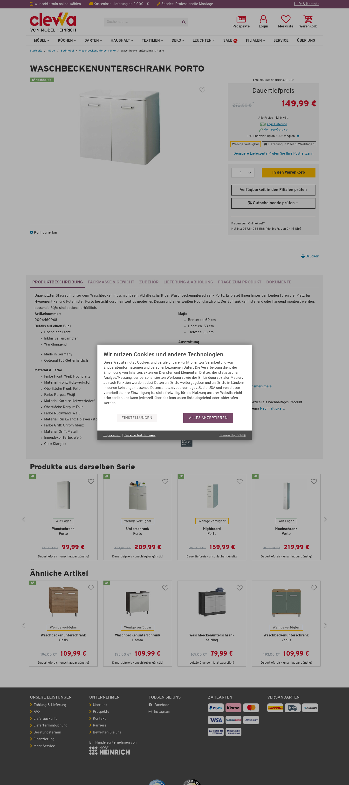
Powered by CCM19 (232, 435)
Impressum (112, 435)
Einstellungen (137, 418)
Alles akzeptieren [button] (208, 418)
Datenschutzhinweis (140, 435)
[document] (174, 382)
